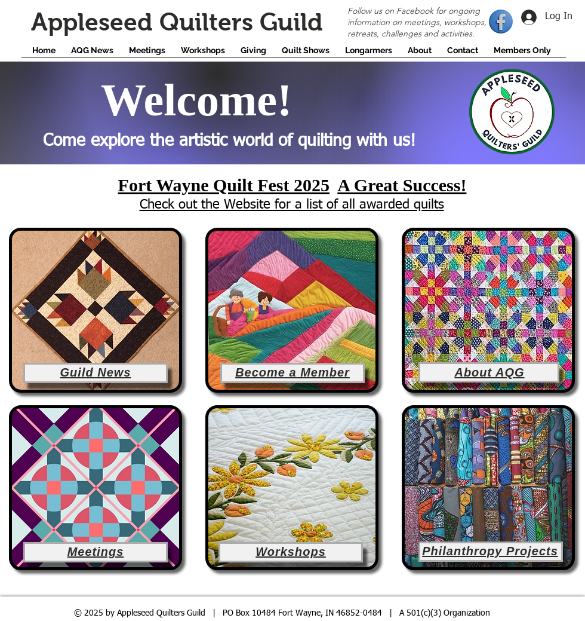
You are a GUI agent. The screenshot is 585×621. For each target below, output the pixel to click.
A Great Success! (401, 185)
